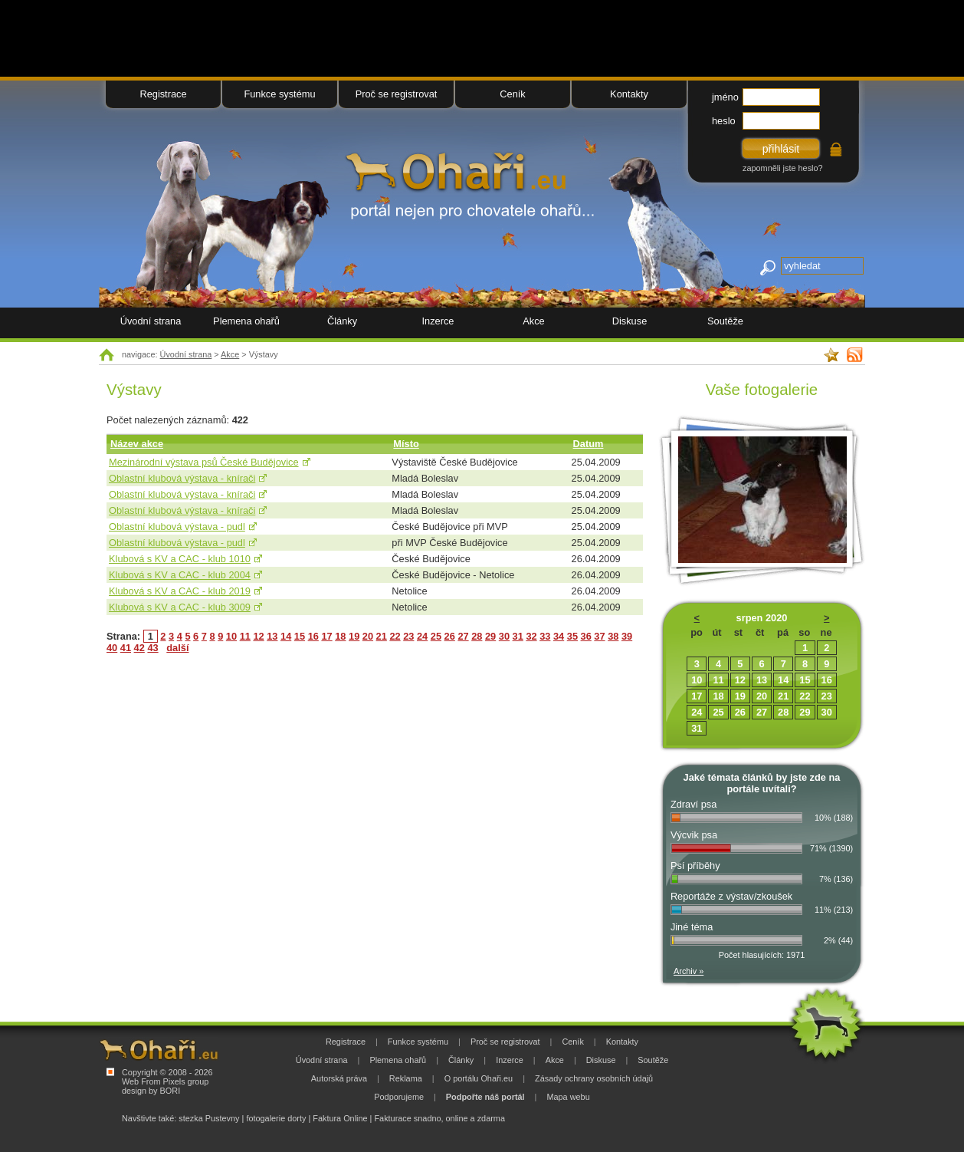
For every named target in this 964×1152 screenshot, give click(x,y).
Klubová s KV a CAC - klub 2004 (180, 575)
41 (125, 647)
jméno (725, 97)
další (177, 647)
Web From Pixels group (165, 1081)
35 (572, 636)
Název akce (136, 443)
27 (462, 636)
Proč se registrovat (397, 94)
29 (490, 636)
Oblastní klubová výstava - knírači (182, 478)
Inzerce (438, 321)
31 (518, 636)
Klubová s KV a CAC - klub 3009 (180, 607)
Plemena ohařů (246, 321)
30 (504, 636)
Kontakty (629, 94)
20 (367, 636)
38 (613, 636)
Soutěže (725, 321)
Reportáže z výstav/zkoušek (731, 896)
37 (599, 636)
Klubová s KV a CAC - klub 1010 (180, 558)
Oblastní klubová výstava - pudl (177, 526)
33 (544, 636)
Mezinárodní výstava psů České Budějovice (204, 462)
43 (152, 647)
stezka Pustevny (209, 1118)
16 (313, 636)
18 (340, 636)
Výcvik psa (694, 835)
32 (531, 636)
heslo (724, 121)
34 (558, 636)
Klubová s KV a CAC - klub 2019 (180, 591)
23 (408, 636)
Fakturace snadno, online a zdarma (439, 1118)
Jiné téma (692, 927)
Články (342, 321)
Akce (230, 354)
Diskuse (630, 321)
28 (476, 636)
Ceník (512, 94)
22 (394, 636)
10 (231, 636)
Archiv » (688, 971)
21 (381, 636)
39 (626, 636)
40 (112, 647)
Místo (405, 443)
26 (449, 636)
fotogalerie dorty (276, 1118)
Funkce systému (279, 94)
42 (139, 647)
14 (285, 636)
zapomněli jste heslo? (783, 168)
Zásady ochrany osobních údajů (594, 1078)
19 (354, 636)
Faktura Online (340, 1118)
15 (299, 636)
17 (326, 636)
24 (422, 636)
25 (436, 636)
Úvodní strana (186, 354)
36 (586, 636)
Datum (588, 443)
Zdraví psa (693, 804)
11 (245, 636)
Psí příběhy (695, 865)
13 (272, 636)
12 (258, 636)
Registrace (162, 94)
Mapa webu (567, 1096)
